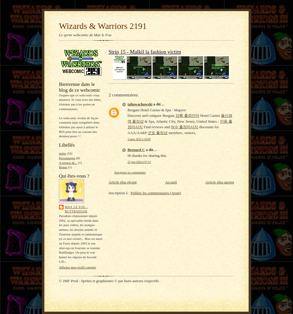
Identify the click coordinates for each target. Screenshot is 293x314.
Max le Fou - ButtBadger (76, 209)
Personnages (67, 158)
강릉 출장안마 (187, 115)
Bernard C (136, 150)
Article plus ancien (219, 182)
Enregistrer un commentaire (130, 172)
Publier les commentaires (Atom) (155, 193)
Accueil (171, 182)
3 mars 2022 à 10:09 (139, 139)
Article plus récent (123, 182)
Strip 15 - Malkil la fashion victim (145, 52)
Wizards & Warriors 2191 (103, 26)
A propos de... (68, 162)
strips (62, 153)
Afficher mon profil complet (77, 267)
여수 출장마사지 (184, 127)
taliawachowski (140, 104)
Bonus (63, 167)
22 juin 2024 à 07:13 (139, 162)
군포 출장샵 (158, 133)
